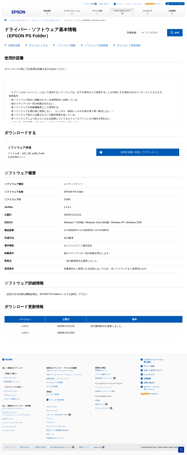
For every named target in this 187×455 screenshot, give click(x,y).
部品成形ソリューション (104, 378)
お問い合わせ (104, 4)
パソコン (49, 418)
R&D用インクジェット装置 (105, 391)
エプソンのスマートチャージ (12, 408)
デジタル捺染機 (52, 386)
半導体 (97, 400)
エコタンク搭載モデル (12, 399)
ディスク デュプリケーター (56, 426)
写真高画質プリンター (12, 382)
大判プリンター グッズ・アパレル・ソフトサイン (64, 374)
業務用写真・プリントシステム (57, 378)
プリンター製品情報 (56, 400)
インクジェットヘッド (103, 387)
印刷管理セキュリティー (55, 438)
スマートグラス (52, 411)
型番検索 (131, 32)
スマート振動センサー (103, 374)
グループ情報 (89, 4)
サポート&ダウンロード (153, 370)
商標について (84, 447)
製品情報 (8, 360)
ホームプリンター (10, 378)
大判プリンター (8, 419)
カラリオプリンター (11, 391)
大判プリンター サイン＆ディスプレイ (60, 371)
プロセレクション (10, 395)
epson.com (98, 447)
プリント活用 (149, 366)
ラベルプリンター (8, 430)
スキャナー (50, 422)
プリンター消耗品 (52, 394)
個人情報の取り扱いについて (62, 447)
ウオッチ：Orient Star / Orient (57, 415)
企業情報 (147, 379)
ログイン (153, 4)
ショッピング (149, 374)
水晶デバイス (100, 404)
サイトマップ (10, 447)
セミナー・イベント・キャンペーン (130, 4)
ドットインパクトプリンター (12, 422)
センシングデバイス (102, 408)
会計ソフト (50, 434)
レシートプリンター (9, 426)
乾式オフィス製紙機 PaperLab (57, 430)
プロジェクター (52, 407)
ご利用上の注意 (40, 447)
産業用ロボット (100, 370)
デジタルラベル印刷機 (54, 382)
